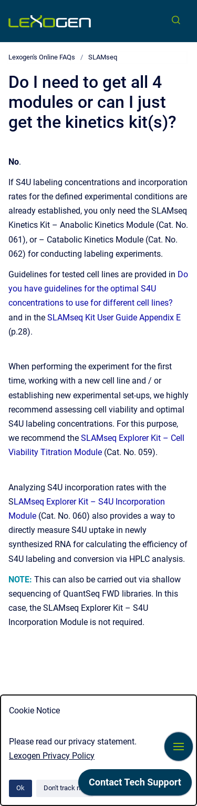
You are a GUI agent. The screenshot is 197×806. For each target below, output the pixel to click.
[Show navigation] (178, 746)
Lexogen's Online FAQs (41, 57)
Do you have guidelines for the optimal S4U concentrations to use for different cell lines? (98, 288)
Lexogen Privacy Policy (52, 756)
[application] (135, 785)
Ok (20, 788)
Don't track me (65, 788)
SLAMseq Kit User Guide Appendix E (114, 318)
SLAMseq (102, 57)
